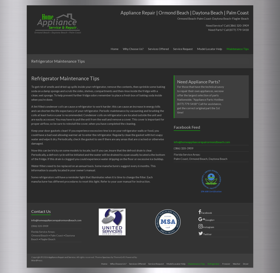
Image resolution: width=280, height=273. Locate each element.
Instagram (206, 226)
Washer (236, 263)
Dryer (246, 263)
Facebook (205, 211)
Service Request (183, 48)
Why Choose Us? (133, 48)
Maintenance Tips (238, 48)
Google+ (206, 219)
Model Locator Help (209, 48)
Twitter (205, 233)
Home (114, 48)
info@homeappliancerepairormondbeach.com (202, 142)
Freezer (226, 263)
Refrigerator (213, 263)
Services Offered (158, 48)
